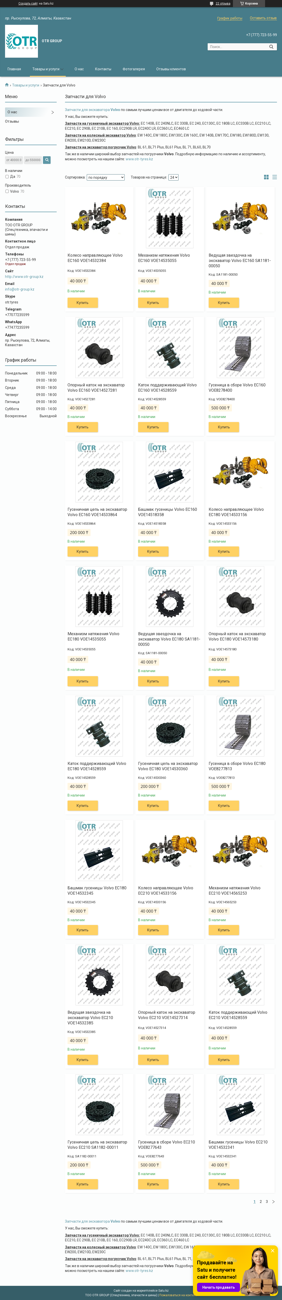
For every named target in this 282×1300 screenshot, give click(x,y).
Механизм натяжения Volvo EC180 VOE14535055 (93, 636)
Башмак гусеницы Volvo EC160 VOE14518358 (167, 512)
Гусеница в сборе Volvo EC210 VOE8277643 (166, 1145)
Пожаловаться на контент (178, 1295)
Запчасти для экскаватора (93, 110)
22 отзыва (223, 3)
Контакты (103, 69)
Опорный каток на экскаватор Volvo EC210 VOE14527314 (166, 1015)
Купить (83, 303)
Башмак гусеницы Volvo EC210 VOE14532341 (238, 1145)
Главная (14, 69)
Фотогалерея (134, 69)
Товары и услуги (45, 69)
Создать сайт (28, 3)
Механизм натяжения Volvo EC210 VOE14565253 (235, 891)
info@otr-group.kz (19, 289)
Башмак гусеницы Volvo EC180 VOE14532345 (97, 891)
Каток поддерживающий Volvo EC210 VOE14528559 (238, 1015)
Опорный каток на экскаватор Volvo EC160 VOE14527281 (96, 388)
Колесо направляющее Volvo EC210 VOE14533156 (165, 891)
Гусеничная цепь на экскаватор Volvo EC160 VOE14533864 (97, 512)
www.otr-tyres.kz (140, 159)
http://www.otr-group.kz (24, 277)
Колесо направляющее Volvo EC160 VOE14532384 (95, 258)
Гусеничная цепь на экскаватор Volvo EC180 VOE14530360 (168, 766)
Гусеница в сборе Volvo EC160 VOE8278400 (237, 388)
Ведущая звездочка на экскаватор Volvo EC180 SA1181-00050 (169, 639)
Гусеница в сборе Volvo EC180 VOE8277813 (237, 766)
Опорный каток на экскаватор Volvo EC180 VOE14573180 (237, 636)
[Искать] (271, 46)
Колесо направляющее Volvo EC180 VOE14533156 (236, 512)
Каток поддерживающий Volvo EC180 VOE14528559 (97, 766)
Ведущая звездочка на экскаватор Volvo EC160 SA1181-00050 (240, 260)
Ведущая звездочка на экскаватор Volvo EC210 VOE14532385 (90, 1017)
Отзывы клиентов (171, 69)
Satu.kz (163, 1290)
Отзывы (12, 121)
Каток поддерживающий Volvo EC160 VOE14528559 (167, 388)
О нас (79, 69)
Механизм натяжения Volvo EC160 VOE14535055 (164, 258)
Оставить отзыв (263, 18)
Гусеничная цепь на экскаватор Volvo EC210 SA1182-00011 (97, 1145)
